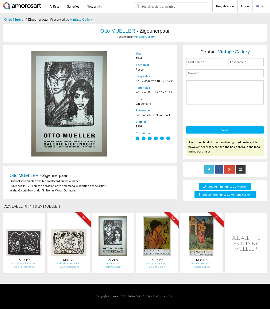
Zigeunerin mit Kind (201, 263)
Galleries (73, 6)
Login (245, 6)
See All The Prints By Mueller (225, 186)
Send (225, 130)
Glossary (162, 296)
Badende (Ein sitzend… (69, 263)
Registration (225, 6)
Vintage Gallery (81, 19)
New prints (94, 6)
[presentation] (218, 116)
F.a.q (171, 296)
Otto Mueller (14, 19)
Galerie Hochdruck (24, 266)
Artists (54, 6)
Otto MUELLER (117, 31)
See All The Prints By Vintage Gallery (225, 194)
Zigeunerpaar (112, 263)
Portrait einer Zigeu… (157, 263)
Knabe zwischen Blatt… (24, 263)
